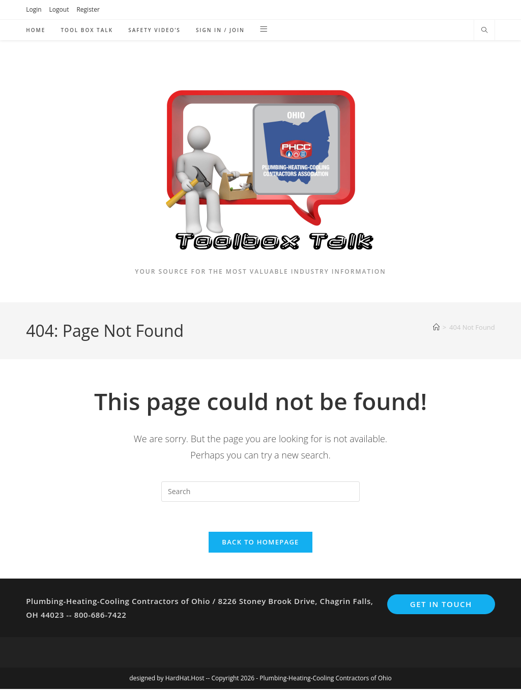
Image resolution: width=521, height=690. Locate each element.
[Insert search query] (260, 491)
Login (33, 9)
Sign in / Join (220, 30)
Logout (59, 9)
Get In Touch (441, 605)
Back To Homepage (260, 543)
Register (87, 9)
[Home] (436, 327)
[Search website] (484, 30)
